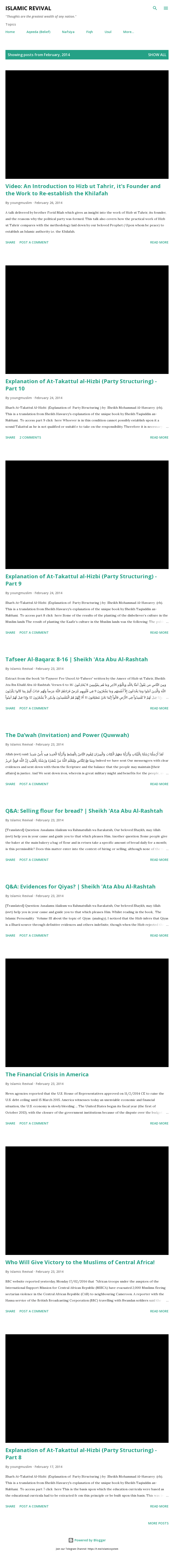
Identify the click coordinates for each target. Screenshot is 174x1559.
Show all (157, 54)
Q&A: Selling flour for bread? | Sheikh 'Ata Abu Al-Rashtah (84, 810)
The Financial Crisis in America (47, 1074)
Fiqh (89, 32)
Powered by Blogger (87, 1540)
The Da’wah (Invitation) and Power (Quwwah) (67, 735)
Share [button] (10, 242)
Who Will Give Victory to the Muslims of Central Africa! (80, 1262)
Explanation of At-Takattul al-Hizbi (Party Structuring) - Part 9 (81, 579)
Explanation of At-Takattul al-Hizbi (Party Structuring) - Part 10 (81, 384)
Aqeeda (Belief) (38, 32)
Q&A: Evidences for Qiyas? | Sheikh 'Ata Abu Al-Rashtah (80, 886)
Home (10, 32)
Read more (159, 242)
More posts (158, 1523)
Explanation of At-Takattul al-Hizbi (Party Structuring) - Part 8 (81, 1453)
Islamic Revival (28, 8)
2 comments (30, 437)
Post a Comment (34, 242)
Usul (108, 32)
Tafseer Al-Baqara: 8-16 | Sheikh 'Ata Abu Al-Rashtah (76, 659)
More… (128, 32)
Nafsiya (68, 32)
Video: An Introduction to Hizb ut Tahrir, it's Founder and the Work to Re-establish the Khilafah (83, 189)
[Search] (155, 8)
